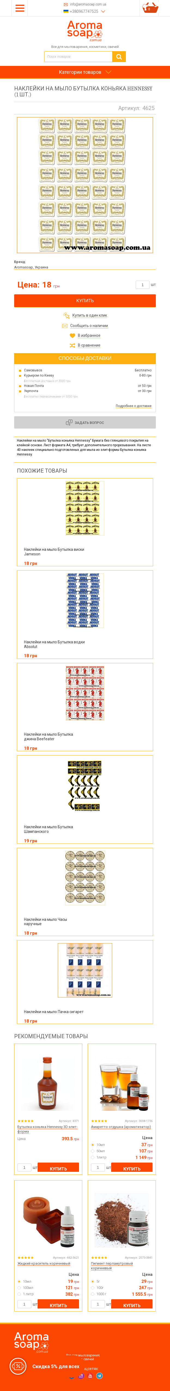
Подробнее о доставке (133, 406)
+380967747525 (84, 11)
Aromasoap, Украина (31, 267)
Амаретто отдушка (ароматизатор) (121, 1127)
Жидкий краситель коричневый (43, 1263)
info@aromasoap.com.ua (88, 4)
